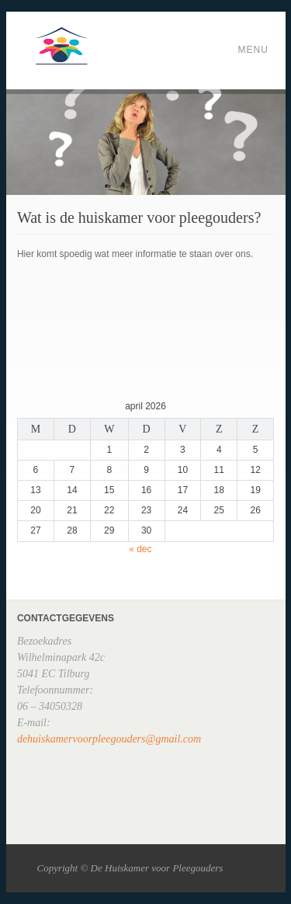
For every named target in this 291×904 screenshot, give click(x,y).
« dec (140, 549)
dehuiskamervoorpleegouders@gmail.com (109, 739)
